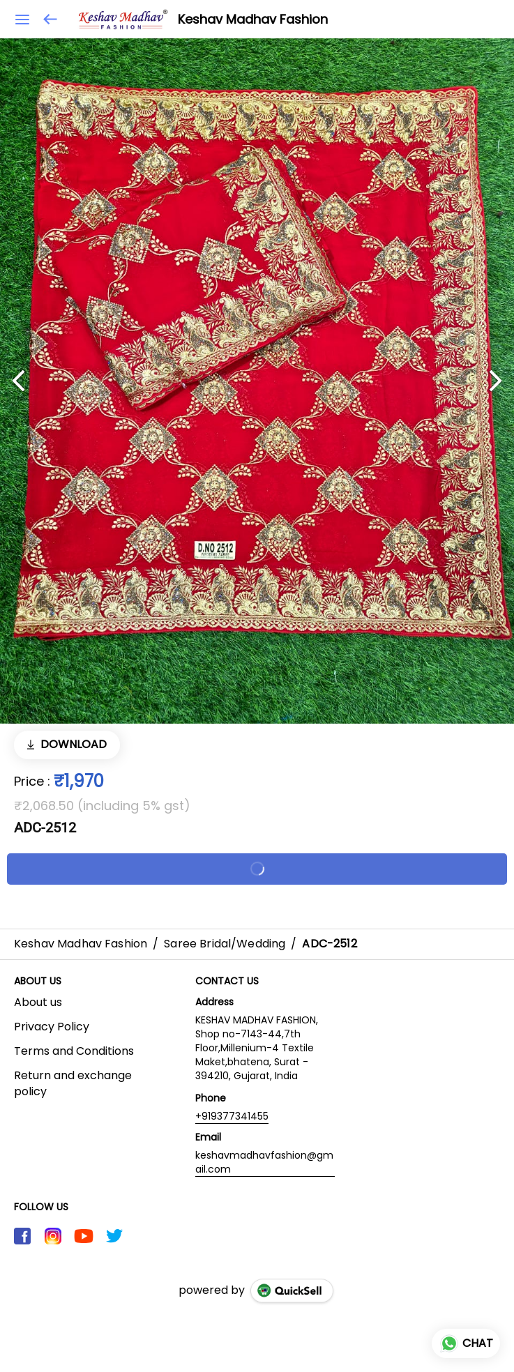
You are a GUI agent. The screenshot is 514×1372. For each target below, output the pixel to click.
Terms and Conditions (74, 1051)
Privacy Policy (51, 1027)
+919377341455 (232, 1116)
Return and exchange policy (73, 1083)
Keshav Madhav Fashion (253, 19)
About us (38, 1002)
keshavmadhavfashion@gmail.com (264, 1162)
